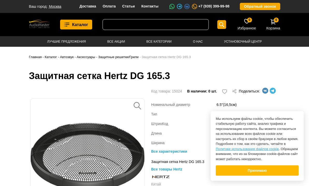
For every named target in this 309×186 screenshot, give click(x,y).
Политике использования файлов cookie (247, 149)
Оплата (109, 6)
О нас (198, 41)
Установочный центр (243, 41)
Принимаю (257, 170)
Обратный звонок (260, 6)
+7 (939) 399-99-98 (210, 6)
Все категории (158, 41)
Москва (55, 6)
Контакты (150, 6)
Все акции (116, 41)
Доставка (88, 6)
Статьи (128, 6)
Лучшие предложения (66, 41)
